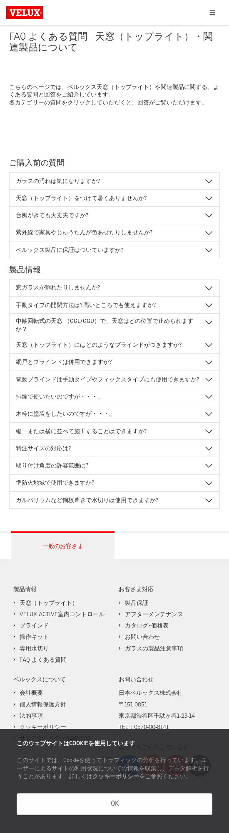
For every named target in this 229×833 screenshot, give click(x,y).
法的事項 (31, 715)
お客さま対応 (136, 589)
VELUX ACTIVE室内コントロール (62, 614)
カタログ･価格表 (147, 625)
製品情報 (25, 589)
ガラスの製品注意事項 (154, 648)
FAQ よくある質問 (43, 659)
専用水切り (34, 648)
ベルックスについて (39, 679)
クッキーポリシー (115, 776)
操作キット (34, 636)
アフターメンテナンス (154, 614)
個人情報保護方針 (43, 704)
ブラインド (34, 625)
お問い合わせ (142, 636)
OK (115, 804)
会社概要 (31, 692)
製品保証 (136, 602)
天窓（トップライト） (49, 602)
